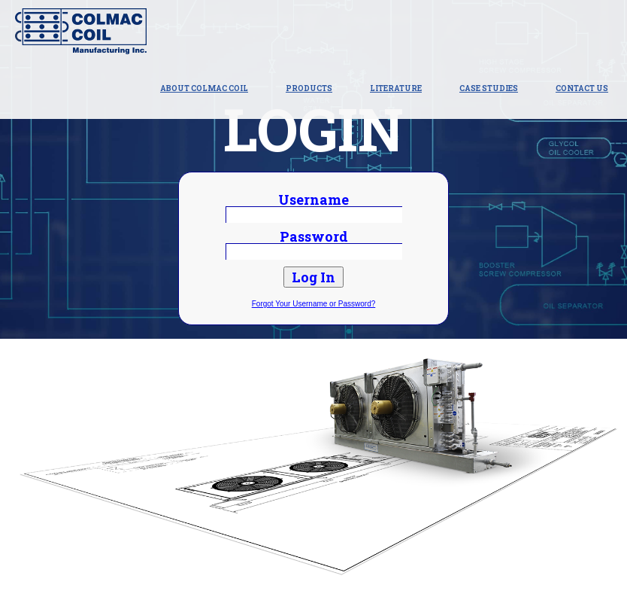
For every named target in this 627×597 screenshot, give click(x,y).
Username (313, 199)
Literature (396, 88)
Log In (313, 277)
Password (314, 236)
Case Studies (488, 88)
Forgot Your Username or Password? (314, 304)
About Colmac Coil (204, 88)
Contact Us (582, 88)
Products (309, 88)
